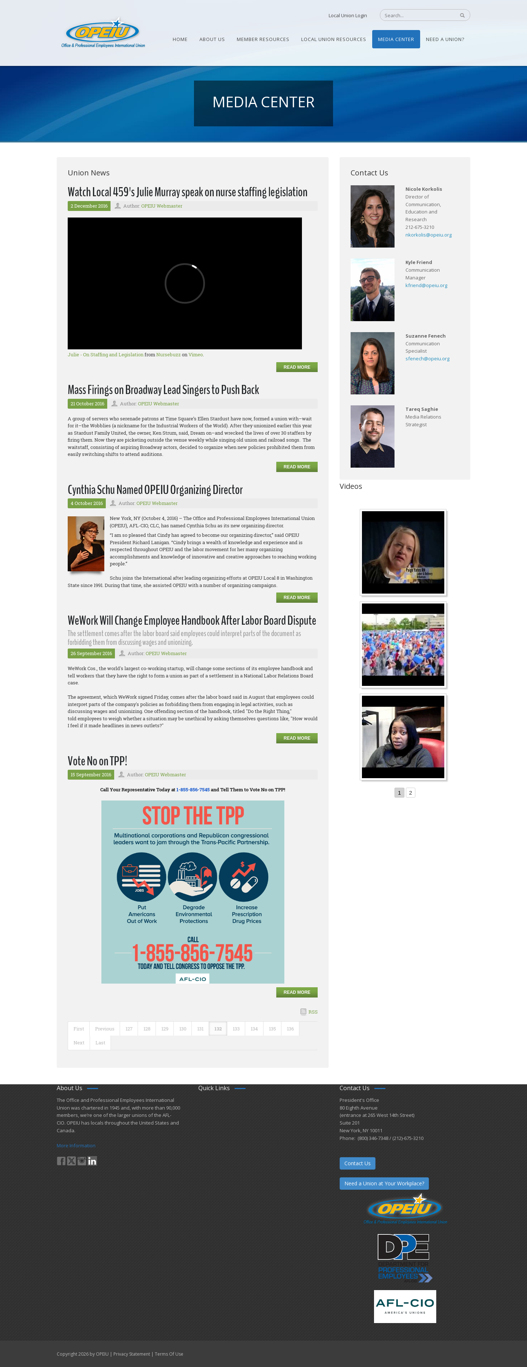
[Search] (414, 15)
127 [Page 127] (129, 1028)
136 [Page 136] (290, 1028)
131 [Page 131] (200, 1028)
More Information (76, 1145)
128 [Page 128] (146, 1028)
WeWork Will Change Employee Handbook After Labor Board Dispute (192, 620)
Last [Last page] (100, 1042)
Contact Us (357, 1163)
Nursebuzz (168, 354)
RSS (313, 1011)
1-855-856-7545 (193, 789)
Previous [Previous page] (105, 1028)
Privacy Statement (131, 1354)
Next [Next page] (79, 1042)
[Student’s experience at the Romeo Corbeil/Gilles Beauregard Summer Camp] (404, 645)
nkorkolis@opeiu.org (428, 234)
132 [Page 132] (218, 1028)
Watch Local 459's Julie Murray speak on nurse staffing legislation (187, 192)
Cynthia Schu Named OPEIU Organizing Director (155, 489)
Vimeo (195, 354)
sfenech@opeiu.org (427, 358)
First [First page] (79, 1028)
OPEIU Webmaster (161, 206)
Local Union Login (348, 15)
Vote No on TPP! (97, 761)
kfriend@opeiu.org (426, 285)
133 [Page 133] (236, 1028)
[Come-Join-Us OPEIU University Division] (404, 737)
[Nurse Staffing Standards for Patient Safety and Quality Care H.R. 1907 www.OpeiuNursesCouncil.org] (404, 553)
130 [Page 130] (182, 1028)
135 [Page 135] (272, 1028)
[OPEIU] (103, 32)
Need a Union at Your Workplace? (384, 1183)
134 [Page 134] (254, 1028)
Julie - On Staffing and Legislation (105, 354)
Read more (297, 367)
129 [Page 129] (164, 1028)
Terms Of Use (169, 1354)
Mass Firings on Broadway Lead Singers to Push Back (163, 389)
